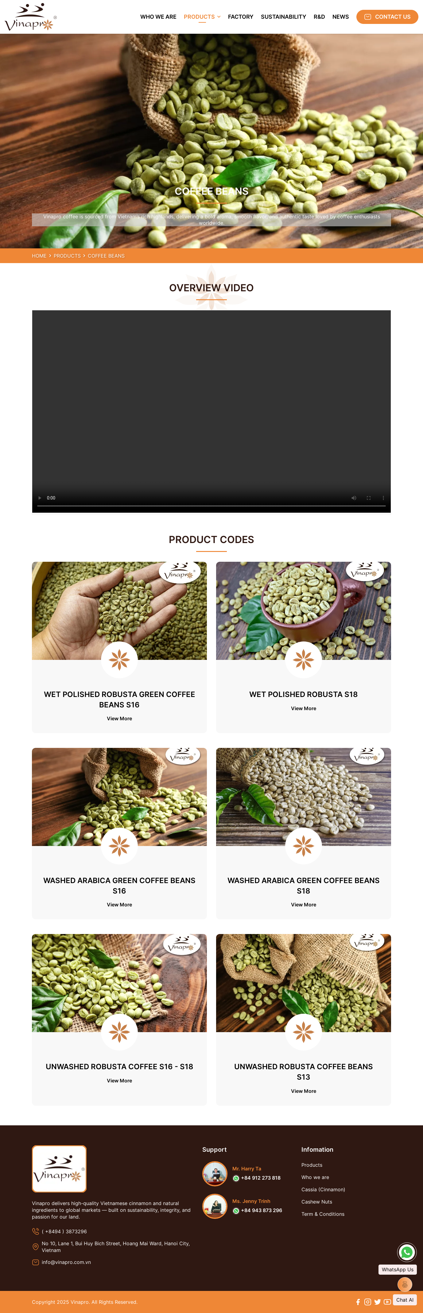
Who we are (315, 1177)
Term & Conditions (322, 1214)
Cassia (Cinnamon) (323, 1189)
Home (39, 256)
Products (67, 256)
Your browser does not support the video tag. (211, 411)
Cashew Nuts (316, 1202)
